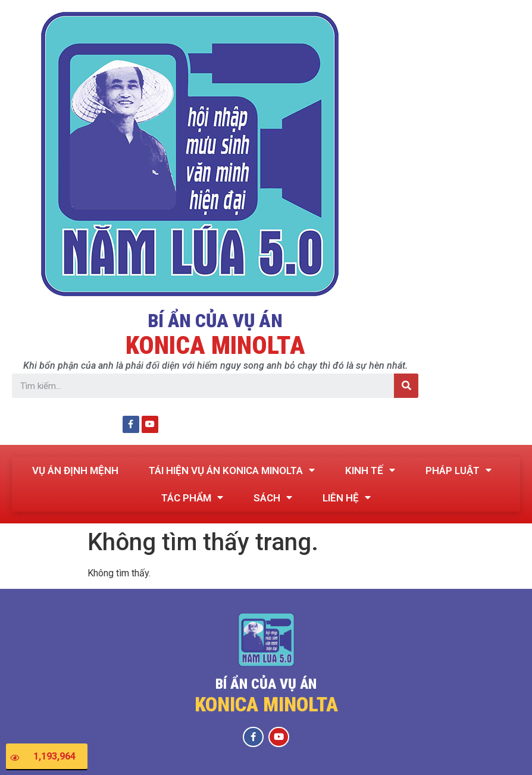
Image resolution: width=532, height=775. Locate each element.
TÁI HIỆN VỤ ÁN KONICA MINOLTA (232, 470)
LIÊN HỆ (347, 498)
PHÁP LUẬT (458, 470)
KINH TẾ (370, 470)
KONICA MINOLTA (215, 345)
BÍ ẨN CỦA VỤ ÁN (215, 320)
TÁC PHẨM (192, 498)
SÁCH (273, 498)
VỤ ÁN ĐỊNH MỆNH (75, 470)
